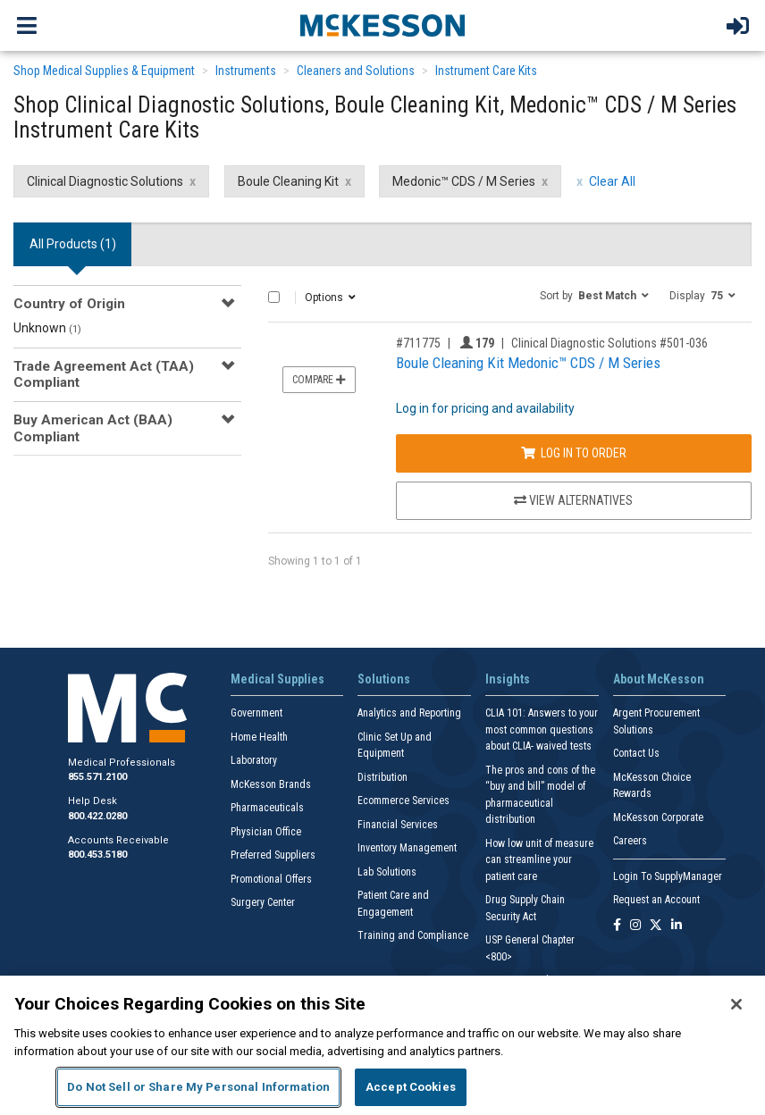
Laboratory (254, 760)
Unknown (47, 328)
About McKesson (658, 679)
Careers (630, 840)
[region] (382, 1045)
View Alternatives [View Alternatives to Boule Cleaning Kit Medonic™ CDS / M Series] (573, 500)
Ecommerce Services (403, 800)
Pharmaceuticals (267, 807)
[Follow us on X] (656, 926)
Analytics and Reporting (409, 713)
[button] (594, 295)
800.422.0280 (97, 816)
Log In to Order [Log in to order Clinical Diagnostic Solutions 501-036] (573, 453)
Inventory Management (407, 848)
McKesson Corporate (658, 817)
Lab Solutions (386, 872)
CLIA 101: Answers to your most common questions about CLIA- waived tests (541, 729)
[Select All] (274, 297)
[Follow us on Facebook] (617, 926)
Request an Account (656, 899)
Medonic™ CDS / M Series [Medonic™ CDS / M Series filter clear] (463, 181)
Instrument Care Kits (486, 70)
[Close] (736, 1004)
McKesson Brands (271, 784)
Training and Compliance (412, 935)
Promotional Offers (271, 879)
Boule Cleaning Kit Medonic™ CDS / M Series (528, 363)
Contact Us (636, 753)
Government (256, 713)
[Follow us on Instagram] (635, 926)
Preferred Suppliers (273, 855)
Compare (319, 379)
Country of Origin (69, 304)
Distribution (382, 777)
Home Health (259, 737)
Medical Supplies (277, 679)
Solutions (383, 679)
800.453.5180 (97, 854)
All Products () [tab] (72, 244)
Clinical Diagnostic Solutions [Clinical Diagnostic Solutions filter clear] (105, 181)
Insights (507, 679)
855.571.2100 (97, 777)
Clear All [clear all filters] (612, 181)
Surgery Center (263, 902)
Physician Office (266, 832)
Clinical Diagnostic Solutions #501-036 (609, 343)
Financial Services (397, 824)
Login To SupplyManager (667, 876)
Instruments (245, 70)
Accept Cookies (411, 1087)
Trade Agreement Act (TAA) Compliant (103, 374)
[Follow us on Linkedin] (676, 926)
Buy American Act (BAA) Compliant (92, 428)
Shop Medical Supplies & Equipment (104, 70)
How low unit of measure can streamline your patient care (539, 860)
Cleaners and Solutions (356, 70)
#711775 (418, 343)
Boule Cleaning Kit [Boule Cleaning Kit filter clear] (288, 181)
